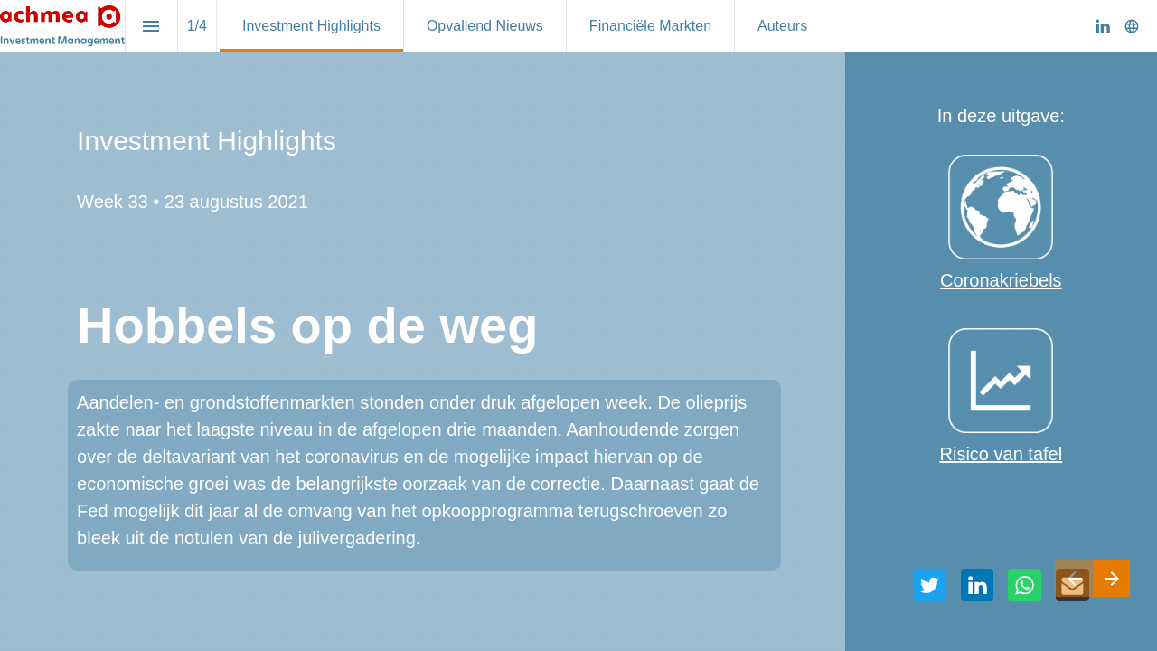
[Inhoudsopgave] (151, 26)
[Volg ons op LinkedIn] (1102, 26)
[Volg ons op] (1131, 26)
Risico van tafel (1001, 454)
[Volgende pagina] (1111, 578)
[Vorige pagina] (1074, 578)
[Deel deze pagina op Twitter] (929, 585)
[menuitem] (311, 26)
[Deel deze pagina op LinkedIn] (977, 585)
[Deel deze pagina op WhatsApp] (1024, 585)
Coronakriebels (1001, 280)
